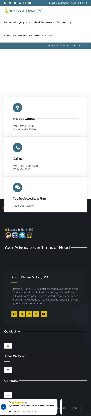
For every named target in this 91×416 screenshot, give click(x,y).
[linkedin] (29, 314)
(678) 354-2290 (79, 2)
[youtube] (44, 314)
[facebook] (14, 314)
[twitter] (36, 314)
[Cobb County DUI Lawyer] (18, 228)
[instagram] (22, 314)
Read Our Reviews (24, 205)
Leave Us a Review (59, 2)
